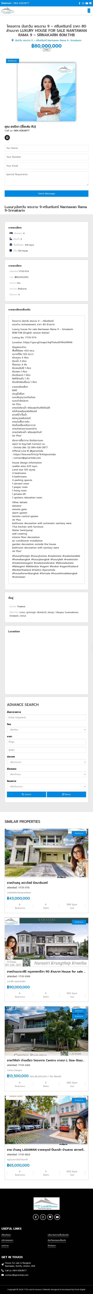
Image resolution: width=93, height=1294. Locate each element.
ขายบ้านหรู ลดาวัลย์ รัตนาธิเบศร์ (27, 883)
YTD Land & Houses (33, 1289)
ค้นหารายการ (14, 712)
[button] (89, 10)
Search (26, 794)
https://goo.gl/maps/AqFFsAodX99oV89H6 (47, 342)
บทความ (5, 1245)
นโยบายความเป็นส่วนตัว (58, 1234)
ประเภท (11, 756)
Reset (66, 794)
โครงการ (11, 781)
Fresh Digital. (79, 1289)
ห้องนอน (11, 769)
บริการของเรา (7, 1240)
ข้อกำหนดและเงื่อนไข (57, 1240)
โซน (9, 724)
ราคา (9, 736)
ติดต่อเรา (52, 1245)
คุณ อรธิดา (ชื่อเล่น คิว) (20, 126)
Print (46, 49)
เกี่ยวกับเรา (6, 1234)
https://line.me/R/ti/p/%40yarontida (34, 454)
